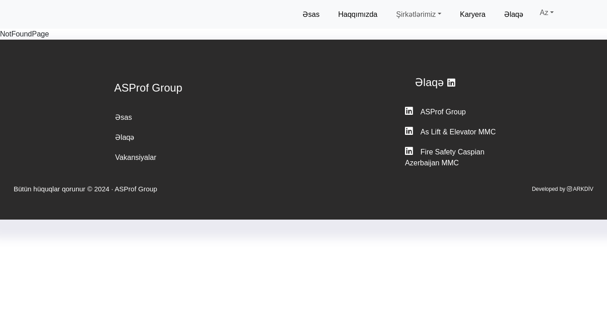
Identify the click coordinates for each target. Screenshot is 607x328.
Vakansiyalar (135, 157)
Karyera (473, 14)
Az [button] (544, 12)
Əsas (311, 14)
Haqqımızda (357, 14)
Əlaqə (513, 14)
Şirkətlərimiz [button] (415, 14)
